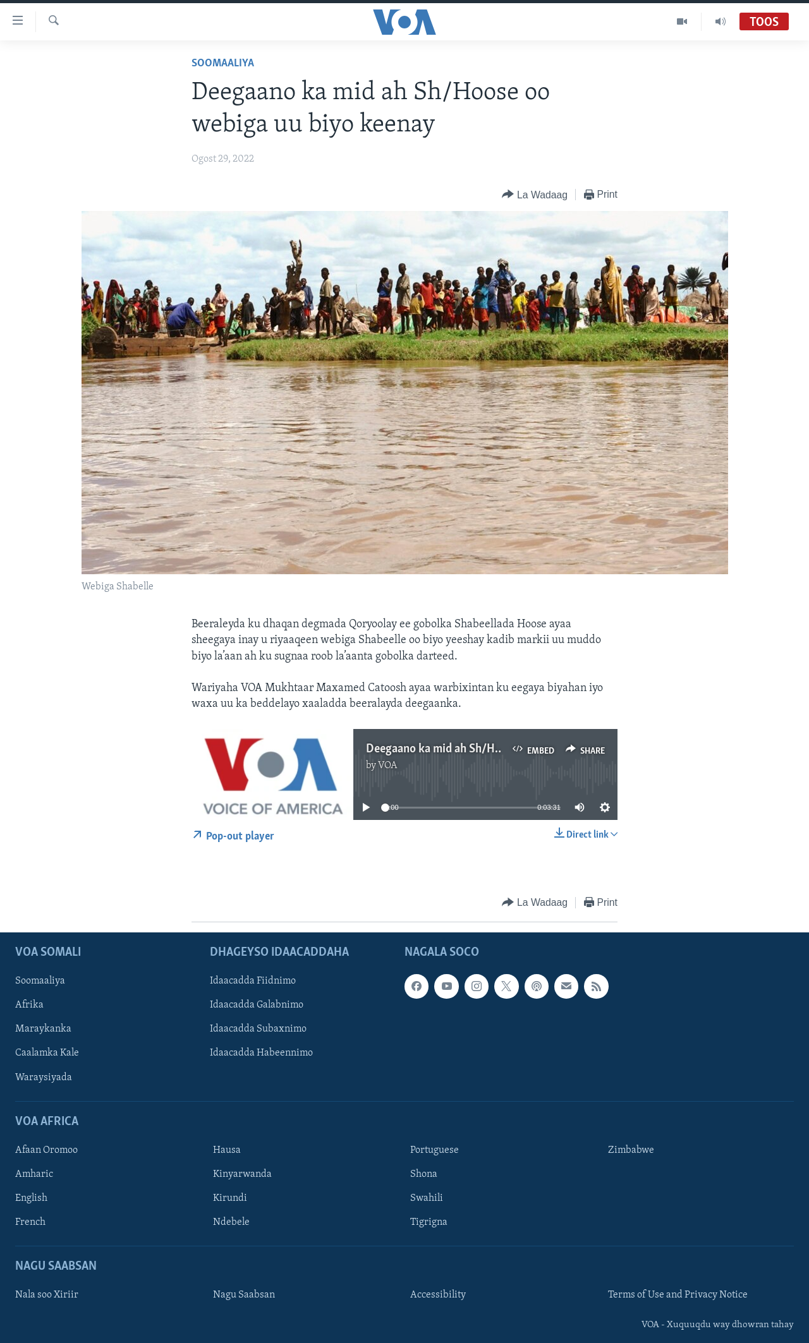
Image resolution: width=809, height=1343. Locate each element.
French (30, 1222)
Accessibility (438, 1295)
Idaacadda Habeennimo (261, 1053)
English (31, 1198)
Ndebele (231, 1222)
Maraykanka (43, 1029)
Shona (423, 1174)
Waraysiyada (43, 1077)
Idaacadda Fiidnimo (253, 981)
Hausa (227, 1150)
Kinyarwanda (242, 1174)
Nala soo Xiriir (46, 1295)
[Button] (534, 194)
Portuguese (434, 1150)
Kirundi (230, 1198)
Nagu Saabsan (244, 1295)
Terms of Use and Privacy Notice (678, 1295)
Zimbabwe (631, 1150)
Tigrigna (428, 1222)
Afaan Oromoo (46, 1150)
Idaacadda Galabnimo (256, 1005)
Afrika (29, 1005)
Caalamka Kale (47, 1053)
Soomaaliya (223, 63)
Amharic (34, 1174)
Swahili (426, 1198)
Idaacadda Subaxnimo (258, 1029)
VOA (388, 766)
